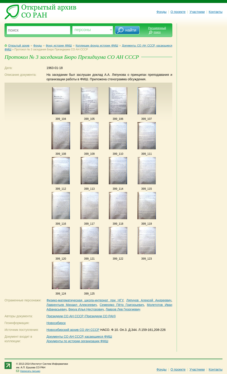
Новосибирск (56, 323)
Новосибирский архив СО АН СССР (73, 330)
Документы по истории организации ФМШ (77, 341)
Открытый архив (17, 45)
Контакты (215, 12)
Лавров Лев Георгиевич (123, 309)
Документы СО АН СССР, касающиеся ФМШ (79, 336)
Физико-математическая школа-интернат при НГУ (85, 300)
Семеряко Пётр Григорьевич (122, 305)
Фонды (161, 12)
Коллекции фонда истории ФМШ (97, 45)
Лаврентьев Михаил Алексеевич (72, 305)
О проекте (177, 12)
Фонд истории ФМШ (59, 45)
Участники (197, 12)
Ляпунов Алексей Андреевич (148, 300)
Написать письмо (28, 371)
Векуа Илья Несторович (86, 309)
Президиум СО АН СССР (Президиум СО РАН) (81, 316)
